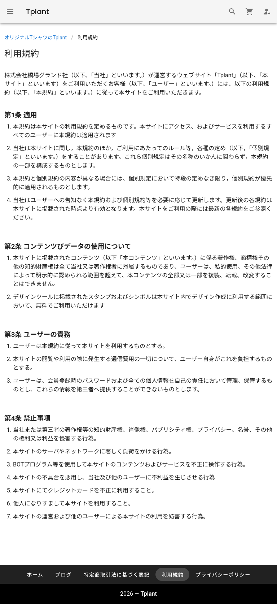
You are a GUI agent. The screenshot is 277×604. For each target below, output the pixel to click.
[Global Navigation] (10, 11)
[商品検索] (232, 11)
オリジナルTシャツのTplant (35, 37)
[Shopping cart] (249, 11)
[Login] (267, 11)
